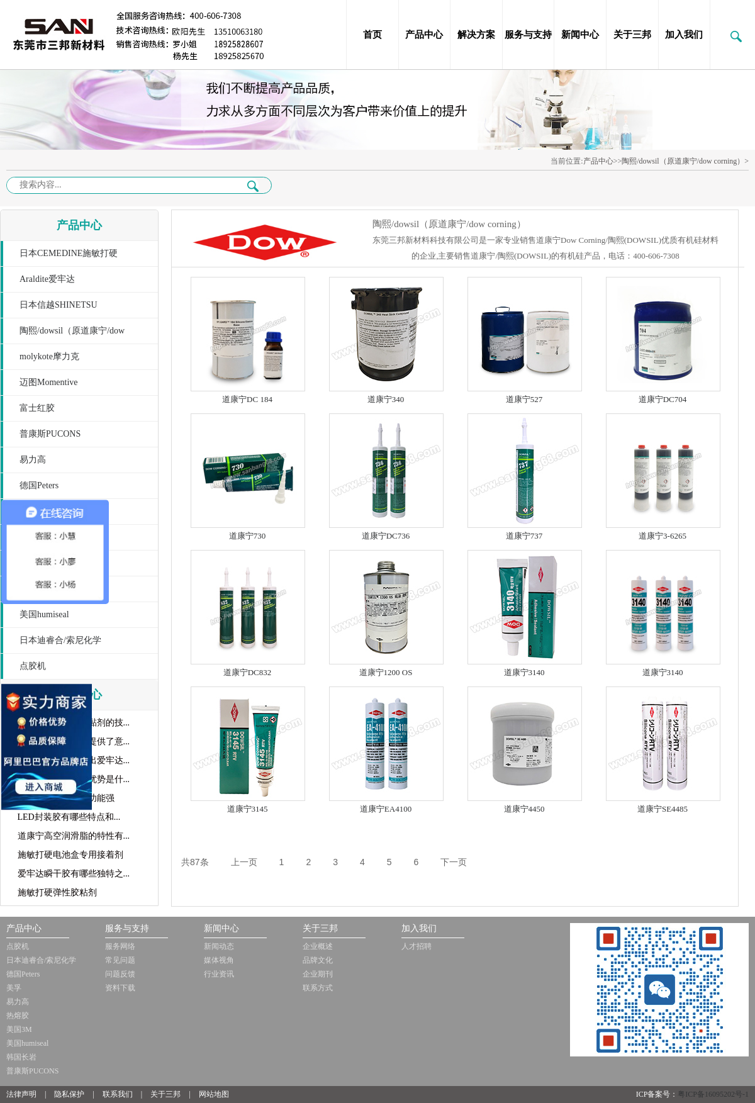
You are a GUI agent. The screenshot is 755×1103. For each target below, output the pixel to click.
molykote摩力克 (49, 356)
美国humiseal (44, 614)
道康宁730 (247, 535)
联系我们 (118, 1094)
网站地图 (214, 1094)
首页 (372, 35)
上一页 (244, 862)
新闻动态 (219, 946)
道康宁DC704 (663, 399)
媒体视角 (219, 960)
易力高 (33, 459)
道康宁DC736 (386, 535)
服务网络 (120, 946)
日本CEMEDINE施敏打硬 (69, 253)
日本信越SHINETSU (59, 305)
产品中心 (424, 35)
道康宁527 (524, 399)
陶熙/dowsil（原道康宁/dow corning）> (685, 161)
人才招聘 (416, 946)
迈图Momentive (49, 382)
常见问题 (120, 960)
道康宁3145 (247, 809)
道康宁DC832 (247, 672)
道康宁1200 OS (386, 672)
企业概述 (318, 946)
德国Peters (39, 485)
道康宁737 (524, 535)
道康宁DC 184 (247, 399)
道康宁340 (386, 399)
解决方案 (476, 35)
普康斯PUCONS (50, 434)
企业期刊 (318, 974)
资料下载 (120, 987)
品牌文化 (318, 960)
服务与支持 (528, 35)
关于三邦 (632, 35)
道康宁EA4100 (385, 809)
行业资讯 (219, 974)
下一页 (453, 862)
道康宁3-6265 (662, 535)
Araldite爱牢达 (47, 279)
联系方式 (318, 987)
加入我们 (684, 35)
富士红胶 (37, 408)
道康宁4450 (524, 809)
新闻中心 (580, 35)
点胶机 (33, 666)
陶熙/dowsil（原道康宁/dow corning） (63, 335)
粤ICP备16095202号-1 (713, 1094)
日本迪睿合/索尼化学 (60, 640)
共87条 (195, 862)
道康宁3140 (524, 672)
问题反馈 (120, 974)
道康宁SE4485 (662, 809)
